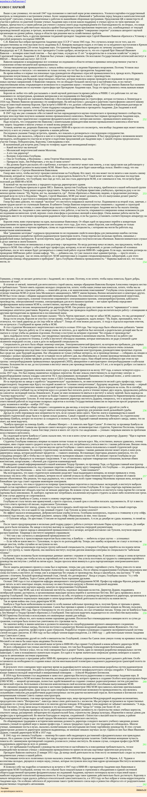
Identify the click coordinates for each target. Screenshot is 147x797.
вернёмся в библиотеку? (13, 1)
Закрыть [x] (141, 790)
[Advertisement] (71, 270)
